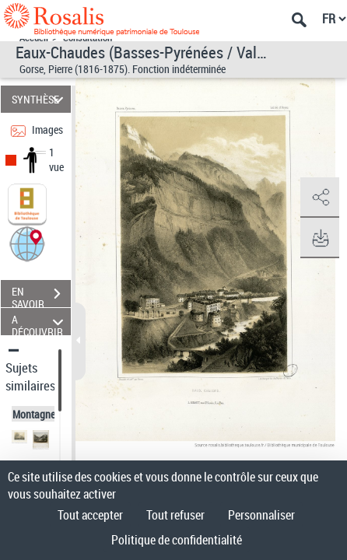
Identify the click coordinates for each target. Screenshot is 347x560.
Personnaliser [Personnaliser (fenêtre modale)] (261, 514)
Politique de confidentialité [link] (176, 539)
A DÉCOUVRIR (40, 321)
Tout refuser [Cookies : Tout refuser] (175, 514)
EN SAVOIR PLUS (41, 295)
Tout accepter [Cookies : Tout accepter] (90, 514)
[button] (27, 243)
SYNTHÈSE (40, 99)
